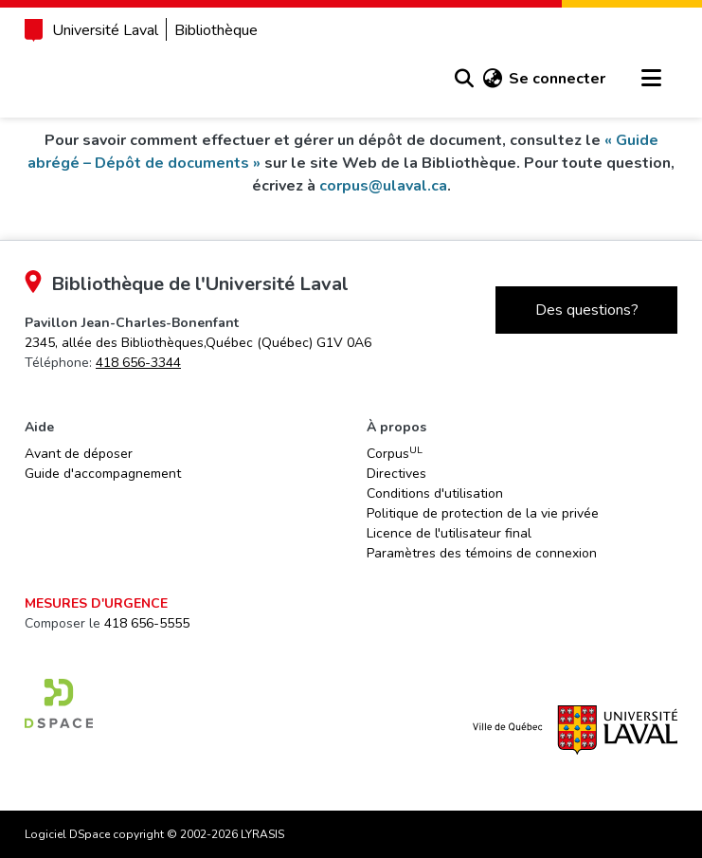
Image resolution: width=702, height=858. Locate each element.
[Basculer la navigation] (650, 79)
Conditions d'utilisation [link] (435, 493)
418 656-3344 (138, 363)
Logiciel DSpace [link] (67, 834)
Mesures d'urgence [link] (96, 603)
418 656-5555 (146, 623)
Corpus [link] (395, 453)
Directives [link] (396, 474)
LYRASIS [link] (262, 834)
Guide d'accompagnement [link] (103, 474)
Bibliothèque (216, 30)
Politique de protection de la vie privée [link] (483, 513)
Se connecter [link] (557, 78)
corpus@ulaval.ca (383, 185)
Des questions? (587, 310)
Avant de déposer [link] (79, 454)
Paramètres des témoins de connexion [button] (482, 553)
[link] (198, 343)
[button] (464, 78)
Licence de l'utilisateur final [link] (449, 533)
